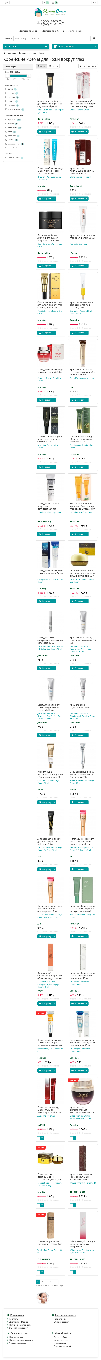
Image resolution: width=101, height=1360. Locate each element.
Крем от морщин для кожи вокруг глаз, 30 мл (49, 1242)
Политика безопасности (20, 1325)
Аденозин (13, 120)
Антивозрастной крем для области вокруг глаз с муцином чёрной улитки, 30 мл (49, 105)
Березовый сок (14, 144)
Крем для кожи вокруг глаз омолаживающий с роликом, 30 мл (82, 372)
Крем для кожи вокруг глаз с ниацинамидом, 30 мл (83, 640)
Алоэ (10, 132)
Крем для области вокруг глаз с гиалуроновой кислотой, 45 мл (50, 171)
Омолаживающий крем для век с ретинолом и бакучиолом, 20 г (82, 774)
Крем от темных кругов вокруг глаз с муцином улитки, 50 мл (49, 439)
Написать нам (60, 1319)
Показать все (11, 147)
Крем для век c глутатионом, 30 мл (80, 706)
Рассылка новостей (62, 1346)
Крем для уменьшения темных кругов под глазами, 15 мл (81, 305)
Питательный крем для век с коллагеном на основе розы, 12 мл (49, 908)
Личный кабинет (61, 1337)
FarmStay (12, 97)
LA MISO (11, 101)
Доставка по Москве (18, 1322)
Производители (16, 1337)
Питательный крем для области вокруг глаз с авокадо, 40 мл (82, 439)
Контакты (13, 1319)
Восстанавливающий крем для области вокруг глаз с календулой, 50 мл (83, 506)
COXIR (11, 89)
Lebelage (12, 105)
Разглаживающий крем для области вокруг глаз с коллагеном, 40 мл (82, 1043)
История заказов (61, 1340)
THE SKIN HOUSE (14, 109)
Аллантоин (13, 128)
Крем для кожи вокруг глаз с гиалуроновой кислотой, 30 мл (48, 707)
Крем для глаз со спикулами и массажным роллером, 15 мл (50, 640)
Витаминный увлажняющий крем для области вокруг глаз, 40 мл (49, 977)
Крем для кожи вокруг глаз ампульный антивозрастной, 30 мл (49, 1110)
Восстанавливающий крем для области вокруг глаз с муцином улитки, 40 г (83, 105)
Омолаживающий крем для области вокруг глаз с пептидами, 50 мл (49, 305)
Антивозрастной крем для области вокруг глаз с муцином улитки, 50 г (82, 573)
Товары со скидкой (17, 1343)
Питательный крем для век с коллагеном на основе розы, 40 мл (82, 841)
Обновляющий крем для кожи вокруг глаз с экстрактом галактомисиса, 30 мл (82, 1245)
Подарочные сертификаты (21, 1340)
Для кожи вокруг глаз (27, 53)
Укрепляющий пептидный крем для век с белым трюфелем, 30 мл (50, 775)
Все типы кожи (14, 158)
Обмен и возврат (61, 1322)
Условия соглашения (18, 1328)
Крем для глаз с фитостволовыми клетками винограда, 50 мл (82, 1111)
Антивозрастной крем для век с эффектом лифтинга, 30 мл (49, 841)
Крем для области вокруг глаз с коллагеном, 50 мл (50, 572)
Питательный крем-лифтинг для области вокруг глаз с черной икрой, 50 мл (48, 239)
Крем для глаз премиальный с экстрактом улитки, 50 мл (49, 1178)
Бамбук (11, 140)
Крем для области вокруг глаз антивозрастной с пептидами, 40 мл (83, 976)
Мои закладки (60, 1343)
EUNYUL (11, 93)
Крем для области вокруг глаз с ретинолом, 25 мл (83, 236)
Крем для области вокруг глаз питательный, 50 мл (50, 370)
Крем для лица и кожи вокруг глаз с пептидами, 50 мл (48, 506)
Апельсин (12, 136)
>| (56, 1281)
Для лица (12, 53)
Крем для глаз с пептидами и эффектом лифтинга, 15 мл (82, 171)
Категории (26, 46)
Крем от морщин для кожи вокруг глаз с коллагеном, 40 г (81, 1177)
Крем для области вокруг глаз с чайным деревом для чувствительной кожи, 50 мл (83, 910)
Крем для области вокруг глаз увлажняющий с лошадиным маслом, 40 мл (50, 1044)
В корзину (45, 131)
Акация (11, 124)
